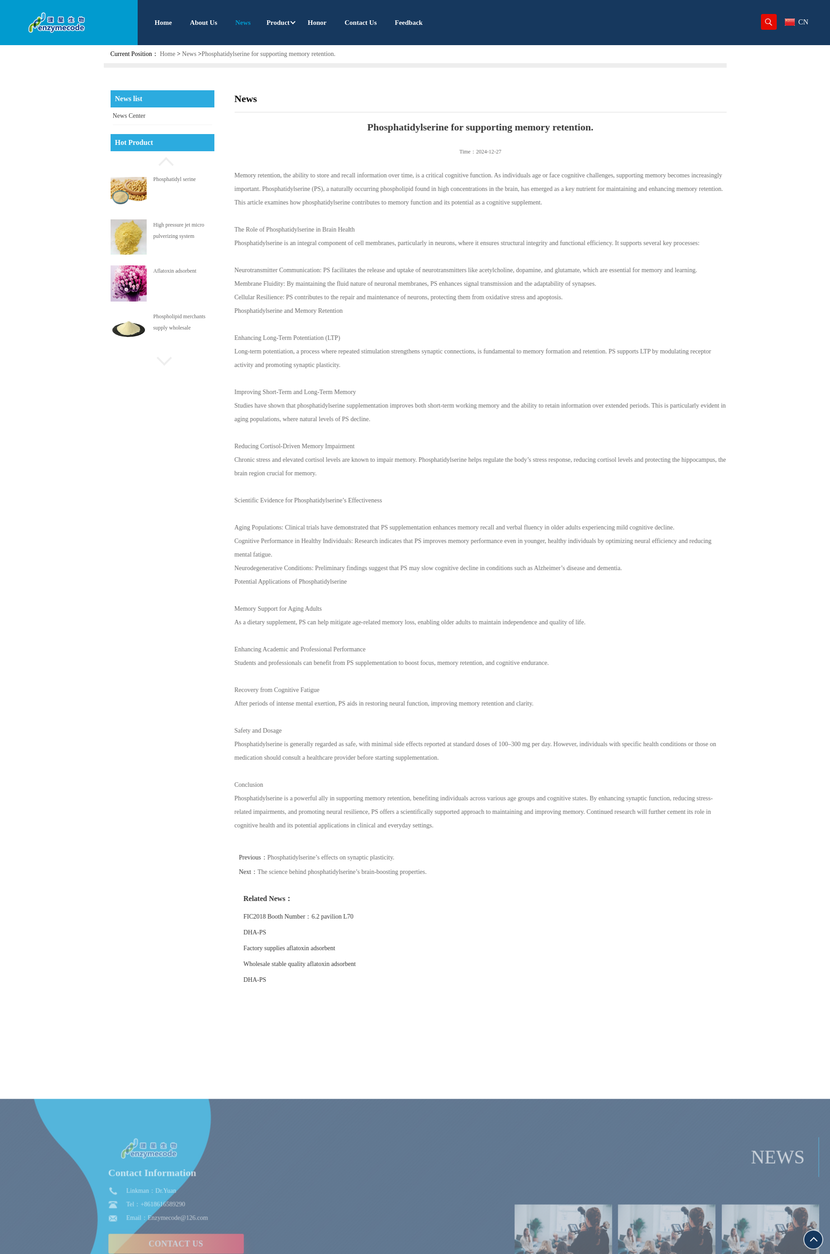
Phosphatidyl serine (174, 179)
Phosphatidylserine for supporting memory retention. (269, 54)
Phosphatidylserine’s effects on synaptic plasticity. (354, 857)
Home (167, 54)
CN (796, 22)
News (189, 54)
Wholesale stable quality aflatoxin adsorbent (323, 964)
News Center (129, 115)
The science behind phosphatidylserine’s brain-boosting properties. (365, 872)
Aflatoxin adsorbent (175, 271)
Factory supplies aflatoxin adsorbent (312, 948)
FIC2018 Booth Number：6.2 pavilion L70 (322, 916)
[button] (162, 160)
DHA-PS (278, 932)
